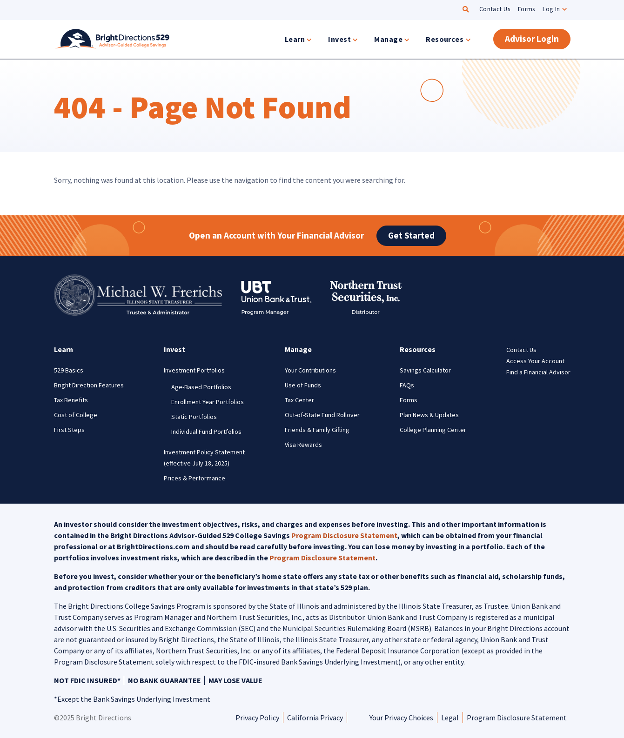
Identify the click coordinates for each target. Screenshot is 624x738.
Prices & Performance (194, 478)
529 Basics (68, 370)
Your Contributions (310, 370)
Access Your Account (535, 361)
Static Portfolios (194, 416)
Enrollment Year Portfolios (207, 402)
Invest (339, 39)
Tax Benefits (71, 400)
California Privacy (315, 717)
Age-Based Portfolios (201, 387)
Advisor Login (532, 38)
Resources (444, 39)
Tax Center (299, 400)
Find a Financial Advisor (538, 372)
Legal (450, 717)
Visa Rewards (303, 444)
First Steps (69, 430)
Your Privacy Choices (401, 717)
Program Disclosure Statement (344, 535)
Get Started (411, 235)
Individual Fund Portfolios (206, 431)
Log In (551, 9)
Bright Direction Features (89, 385)
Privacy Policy (257, 717)
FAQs (407, 385)
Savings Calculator (425, 370)
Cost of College (75, 415)
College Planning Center (433, 430)
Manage (388, 39)
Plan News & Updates (429, 415)
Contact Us (494, 9)
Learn (295, 39)
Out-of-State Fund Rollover (322, 415)
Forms (526, 9)
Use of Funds (303, 385)
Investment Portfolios (194, 370)
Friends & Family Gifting (317, 430)
